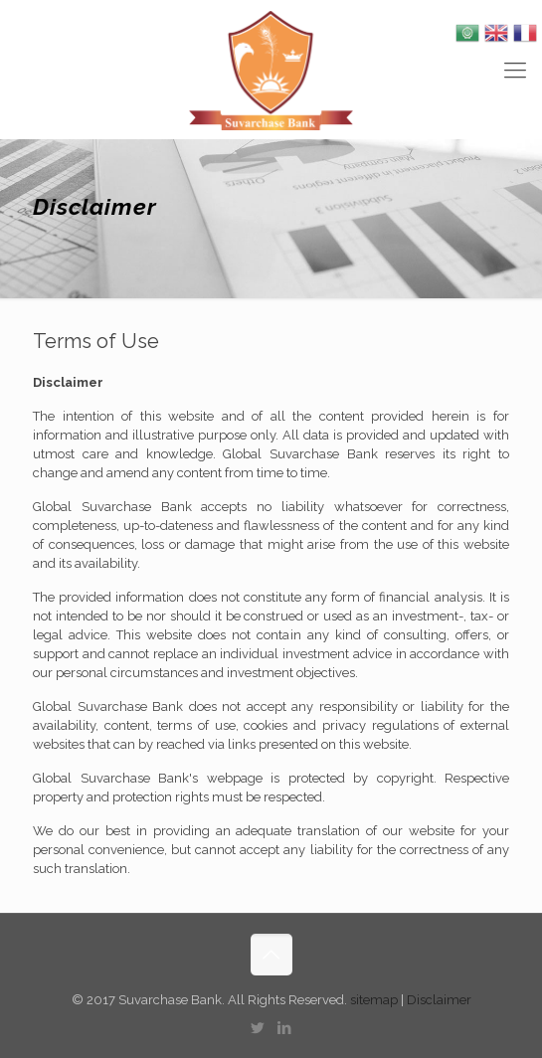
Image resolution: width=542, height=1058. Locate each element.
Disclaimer (439, 999)
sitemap (375, 999)
